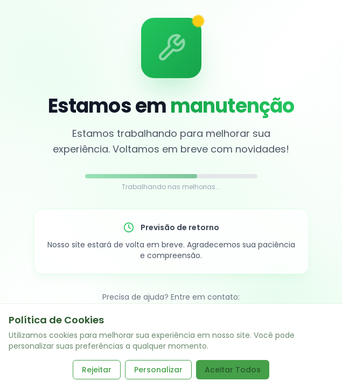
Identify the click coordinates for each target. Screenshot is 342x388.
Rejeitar (96, 369)
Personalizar (158, 369)
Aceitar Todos (233, 369)
